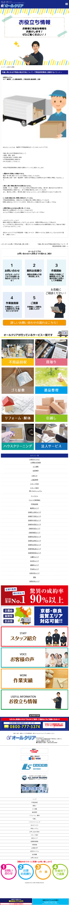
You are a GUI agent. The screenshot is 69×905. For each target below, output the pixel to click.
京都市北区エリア (34, 528)
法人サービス (34, 825)
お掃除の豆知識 (36, 462)
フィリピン (34, 496)
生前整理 (35, 470)
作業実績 (34, 844)
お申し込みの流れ (34, 831)
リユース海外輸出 (34, 500)
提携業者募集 (34, 841)
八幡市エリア (34, 557)
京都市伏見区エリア (34, 524)
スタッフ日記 (34, 484)
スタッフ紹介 (34, 488)
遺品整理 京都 (35, 79)
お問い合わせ (34, 857)
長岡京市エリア (34, 581)
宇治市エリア (34, 569)
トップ (3, 67)
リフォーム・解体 (34, 815)
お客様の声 (34, 848)
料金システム (34, 828)
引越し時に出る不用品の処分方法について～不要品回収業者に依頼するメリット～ (32, 72)
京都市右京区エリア (34, 536)
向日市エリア (34, 561)
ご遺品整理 (34, 480)
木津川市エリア (34, 573)
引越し (34, 818)
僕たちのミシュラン (35, 491)
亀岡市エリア (34, 508)
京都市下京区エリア (34, 516)
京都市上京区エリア (34, 512)
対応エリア (34, 838)
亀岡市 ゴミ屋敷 (12, 79)
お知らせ (34, 476)
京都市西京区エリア (34, 553)
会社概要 (34, 854)
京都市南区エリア (34, 532)
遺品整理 (34, 812)
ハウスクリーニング (34, 822)
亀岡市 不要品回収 (24, 79)
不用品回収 (34, 504)
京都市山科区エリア (34, 541)
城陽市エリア (34, 565)
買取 (34, 577)
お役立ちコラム (7, 77)
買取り (34, 805)
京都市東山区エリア (34, 549)
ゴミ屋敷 (35, 466)
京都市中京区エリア (34, 520)
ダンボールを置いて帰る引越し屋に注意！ (16, 244)
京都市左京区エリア (34, 545)
